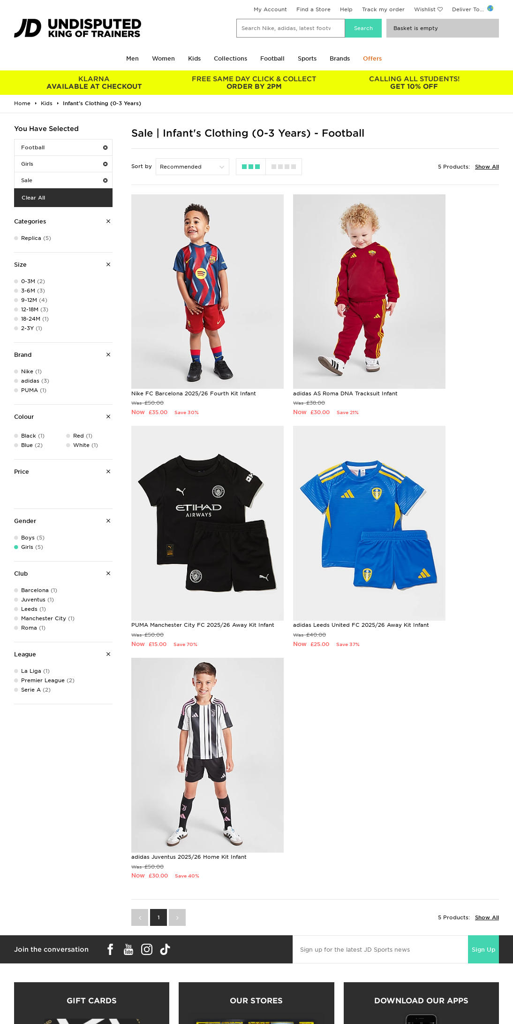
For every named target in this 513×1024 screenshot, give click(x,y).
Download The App (36, 1011)
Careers (267, 972)
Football (272, 58)
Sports (307, 58)
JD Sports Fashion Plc (286, 981)
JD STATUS (24, 1001)
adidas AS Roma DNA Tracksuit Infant (309, 347)
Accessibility (397, 991)
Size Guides (25, 981)
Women (163, 58)
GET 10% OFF (413, 82)
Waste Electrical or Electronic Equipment (190, 1011)
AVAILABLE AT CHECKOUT (94, 82)
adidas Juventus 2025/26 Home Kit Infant (314, 540)
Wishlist (425, 9)
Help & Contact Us (159, 991)
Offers (372, 58)
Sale (64, 180)
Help (346, 9)
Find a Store (313, 9)
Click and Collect (157, 981)
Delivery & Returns (158, 972)
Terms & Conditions (407, 972)
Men (132, 58)
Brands (340, 58)
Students (21, 972)
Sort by (141, 166)
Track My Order (154, 1001)
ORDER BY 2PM (253, 82)
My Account (270, 9)
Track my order (383, 9)
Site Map (392, 1011)
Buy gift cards (91, 877)
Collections (230, 58)
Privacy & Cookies (405, 981)
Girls (64, 164)
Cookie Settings (402, 1001)
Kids (194, 58)
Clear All (33, 197)
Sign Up (483, 641)
